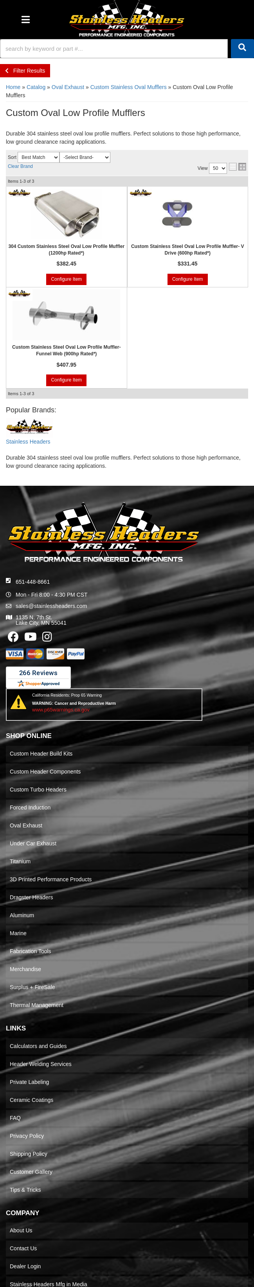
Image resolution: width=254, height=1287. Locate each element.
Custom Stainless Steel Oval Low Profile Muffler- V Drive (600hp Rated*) (187, 250)
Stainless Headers (28, 442)
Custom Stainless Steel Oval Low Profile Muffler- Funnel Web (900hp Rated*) (66, 350)
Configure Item (66, 279)
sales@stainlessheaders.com (51, 606)
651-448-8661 (33, 582)
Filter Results (25, 71)
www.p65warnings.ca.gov (61, 710)
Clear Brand (20, 166)
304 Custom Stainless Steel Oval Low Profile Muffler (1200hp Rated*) (66, 250)
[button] (127, 48)
